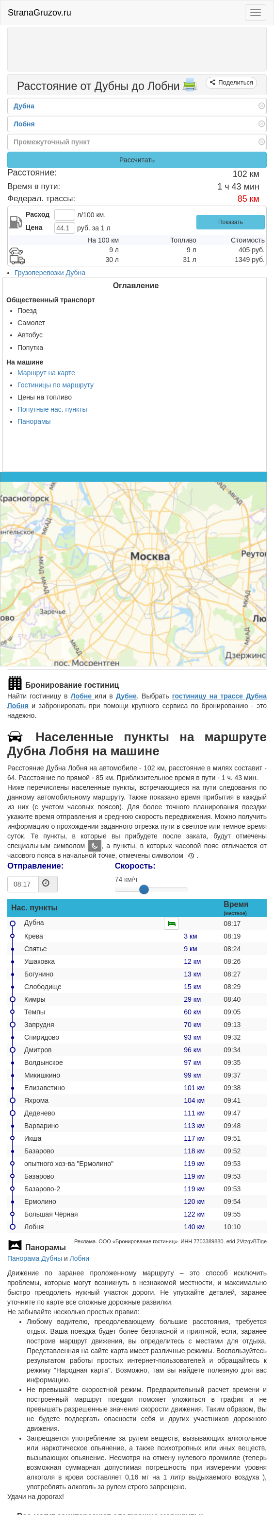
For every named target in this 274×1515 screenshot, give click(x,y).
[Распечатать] (189, 87)
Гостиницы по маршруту (55, 385)
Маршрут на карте (46, 373)
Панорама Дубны (34, 1258)
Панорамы (34, 421)
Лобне (83, 696)
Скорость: (135, 866)
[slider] (144, 889)
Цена (34, 227)
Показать (230, 222)
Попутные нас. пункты (52, 409)
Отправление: (35, 866)
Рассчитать (137, 160)
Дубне (126, 696)
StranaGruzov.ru (39, 12)
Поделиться (235, 82)
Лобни (80, 1258)
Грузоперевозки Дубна (50, 273)
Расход (37, 214)
